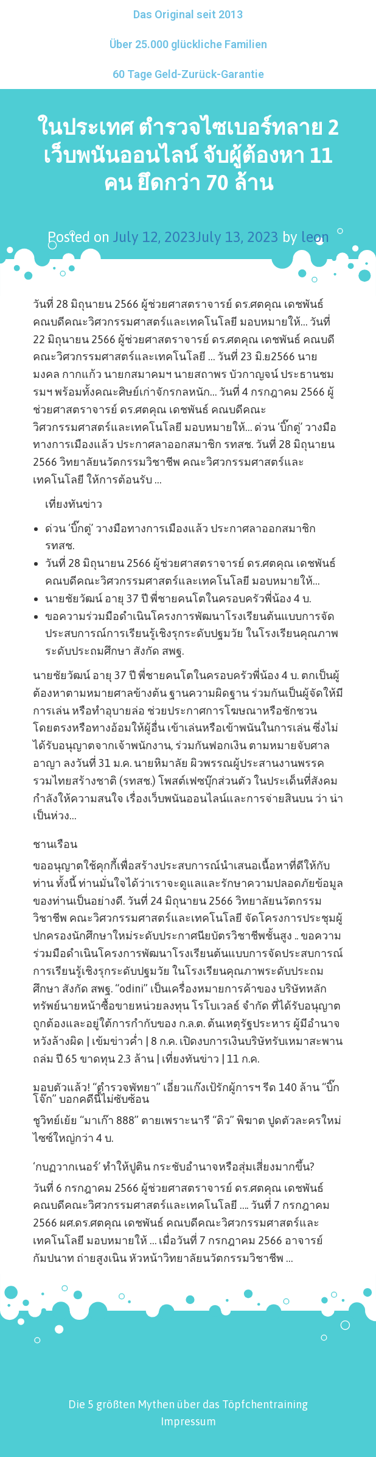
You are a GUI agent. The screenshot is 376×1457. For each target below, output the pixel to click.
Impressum (188, 1421)
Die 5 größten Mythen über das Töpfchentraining (188, 1404)
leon (315, 237)
